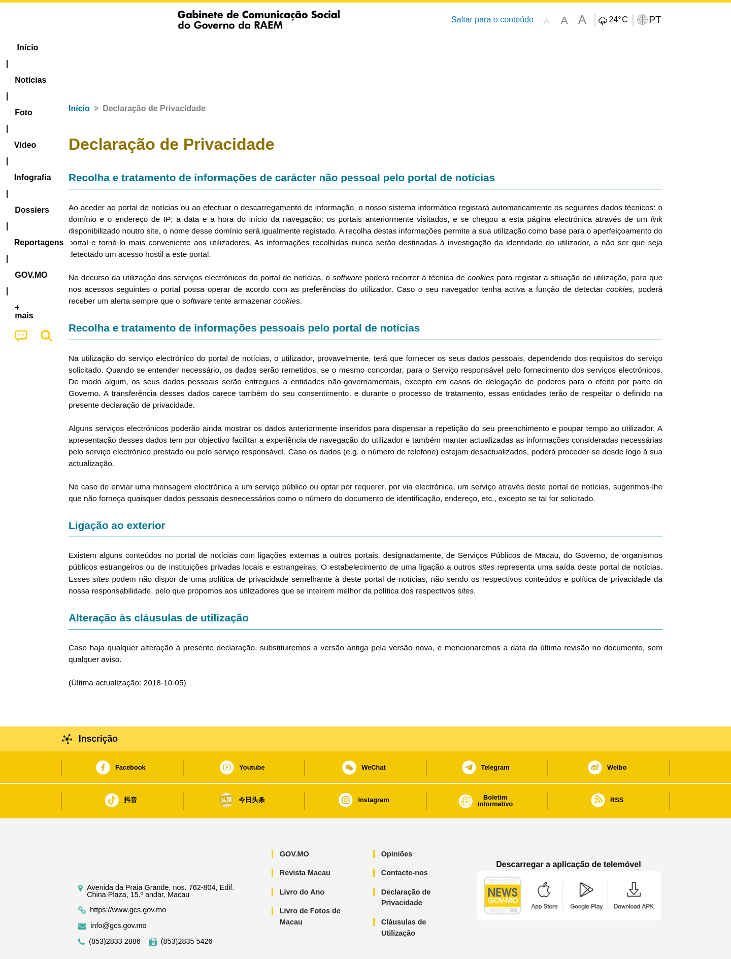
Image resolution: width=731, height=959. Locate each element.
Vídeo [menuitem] (223, 47)
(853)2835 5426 (187, 910)
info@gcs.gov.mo (118, 895)
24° (618, 20)
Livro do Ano (302, 861)
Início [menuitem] (88, 47)
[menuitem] (136, 47)
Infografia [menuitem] (272, 47)
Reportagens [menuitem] (390, 47)
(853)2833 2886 (115, 910)
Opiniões (397, 823)
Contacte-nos (404, 842)
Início (79, 77)
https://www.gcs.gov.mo (128, 879)
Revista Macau (305, 842)
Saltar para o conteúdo (492, 19)
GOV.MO (294, 823)
